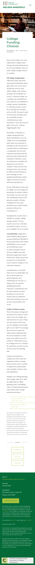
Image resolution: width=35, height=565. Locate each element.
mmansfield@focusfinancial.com (13, 479)
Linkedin (17, 463)
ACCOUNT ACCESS (10, 500)
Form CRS (13, 520)
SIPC (7, 511)
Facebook (17, 449)
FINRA (4, 511)
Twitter (17, 456)
